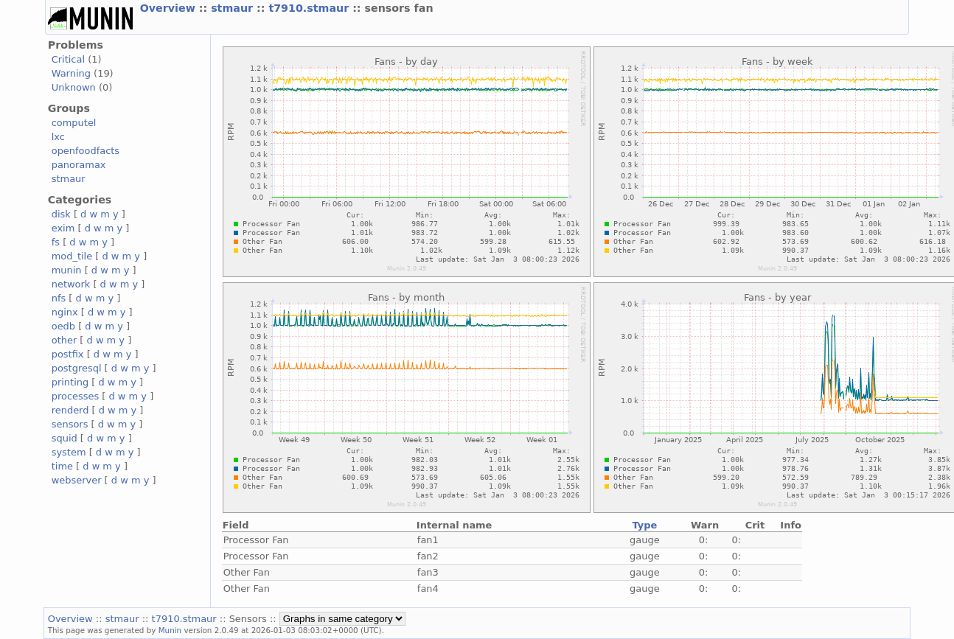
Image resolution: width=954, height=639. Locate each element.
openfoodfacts (85, 150)
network (71, 284)
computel (74, 122)
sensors (70, 424)
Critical (68, 59)
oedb (63, 326)
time (62, 466)
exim (63, 228)
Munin (170, 630)
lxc (58, 136)
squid (64, 438)
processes (76, 396)
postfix (68, 354)
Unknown (74, 87)
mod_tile (72, 256)
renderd (70, 410)
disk (61, 214)
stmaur (234, 8)
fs (56, 242)
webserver (77, 480)
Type (644, 525)
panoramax (79, 164)
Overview (169, 8)
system (69, 452)
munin (67, 270)
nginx (65, 312)
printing (70, 382)
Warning (71, 73)
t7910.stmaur (310, 8)
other (64, 340)
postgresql (77, 368)
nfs (59, 298)
